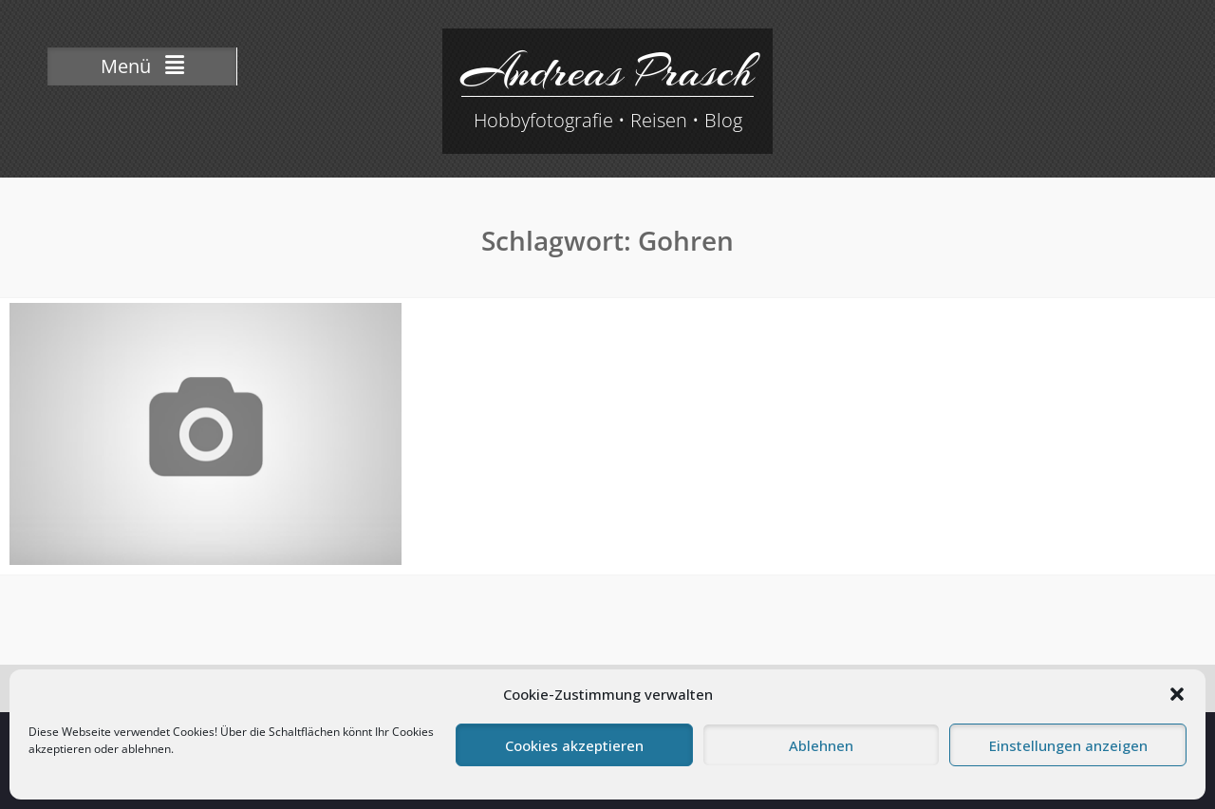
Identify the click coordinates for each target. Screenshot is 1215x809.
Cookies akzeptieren (574, 745)
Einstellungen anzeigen (1068, 745)
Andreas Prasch (607, 71)
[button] (1177, 694)
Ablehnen (821, 745)
